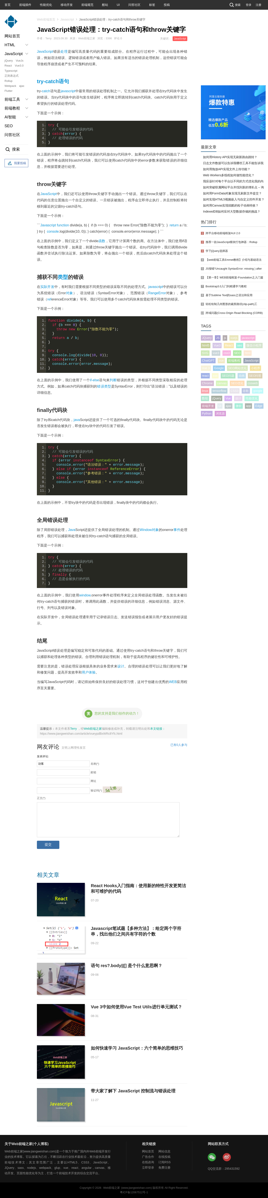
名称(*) (95, 763)
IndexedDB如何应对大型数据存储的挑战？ (231, 211)
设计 (120, 666)
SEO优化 (237, 383)
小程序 (255, 368)
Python (206, 413)
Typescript (11, 70)
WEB (173, 682)
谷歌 (246, 390)
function (63, 225)
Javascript (67, 19)
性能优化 (46, 4)
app (248, 406)
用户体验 (89, 672)
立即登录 (148, 1167)
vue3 (216, 353)
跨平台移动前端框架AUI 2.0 (223, 233)
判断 (113, 380)
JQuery (207, 338)
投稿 (167, 4)
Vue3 (217, 345)
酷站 (105, 4)
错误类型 (104, 386)
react (205, 375)
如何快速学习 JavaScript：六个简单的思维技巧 (137, 1048)
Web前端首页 (46, 19)
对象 (69, 293)
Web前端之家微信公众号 (212, 1157)
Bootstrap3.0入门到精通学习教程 (226, 286)
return (174, 225)
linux (205, 390)
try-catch (48, 81)
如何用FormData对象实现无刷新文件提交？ (232, 193)
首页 (8, 4)
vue (221, 360)
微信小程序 (254, 345)
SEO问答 (255, 375)
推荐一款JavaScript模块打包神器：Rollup (231, 242)
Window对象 (149, 530)
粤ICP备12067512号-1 (134, 1192)
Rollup (9, 81)
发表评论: (43, 756)
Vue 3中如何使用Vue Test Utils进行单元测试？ (136, 1006)
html (247, 353)
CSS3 (235, 390)
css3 (227, 353)
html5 (205, 345)
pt (161, 287)
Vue (228, 398)
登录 (248, 4)
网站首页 (12, 36)
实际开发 (47, 287)
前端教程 (234, 360)
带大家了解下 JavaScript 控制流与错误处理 (133, 1090)
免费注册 (164, 1167)
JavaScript (180, 38)
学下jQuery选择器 (217, 251)
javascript (68, 91)
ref (49, 299)
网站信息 (164, 1151)
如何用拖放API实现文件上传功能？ (226, 169)
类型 (63, 277)
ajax (21, 85)
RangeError (157, 293)
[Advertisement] (233, 53)
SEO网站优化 (237, 368)
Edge (258, 406)
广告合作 (148, 1156)
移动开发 (67, 4)
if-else (94, 380)
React (8, 65)
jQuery (9, 60)
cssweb (253, 383)
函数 (101, 241)
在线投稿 (164, 1156)
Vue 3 (206, 368)
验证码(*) (96, 790)
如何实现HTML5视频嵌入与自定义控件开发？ (233, 199)
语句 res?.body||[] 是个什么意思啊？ (126, 965)
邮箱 (93, 772)
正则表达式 (12, 75)
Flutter (9, 90)
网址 (93, 781)
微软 (239, 406)
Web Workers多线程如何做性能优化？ (228, 175)
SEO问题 (228, 375)
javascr (153, 287)
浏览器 (220, 413)
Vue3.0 (19, 65)
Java (71, 530)
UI (118, 4)
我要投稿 (16, 163)
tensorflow (219, 390)
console (53, 231)
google (257, 390)
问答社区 (134, 4)
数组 (205, 398)
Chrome (207, 383)
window (84, 595)
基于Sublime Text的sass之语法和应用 (229, 295)
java (77, 420)
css (215, 375)
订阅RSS (164, 1162)
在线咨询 (148, 1162)
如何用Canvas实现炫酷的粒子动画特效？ (231, 205)
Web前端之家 (93, 728)
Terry (74, 728)
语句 (64, 81)
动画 (242, 375)
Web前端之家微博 (227, 1157)
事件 (176, 530)
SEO (9, 126)
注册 (258, 4)
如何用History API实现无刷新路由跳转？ (230, 157)
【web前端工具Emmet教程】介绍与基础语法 (234, 259)
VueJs (20, 60)
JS (217, 338)
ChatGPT (208, 360)
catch (46, 91)
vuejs (234, 338)
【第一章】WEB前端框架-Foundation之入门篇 (234, 277)
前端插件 (25, 4)
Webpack (10, 85)
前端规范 (87, 4)
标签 (152, 4)
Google (219, 368)
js (225, 338)
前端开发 (208, 406)
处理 (64, 51)
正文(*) (41, 798)
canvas (222, 383)
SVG (205, 353)
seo (239, 345)
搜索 (235, 4)
